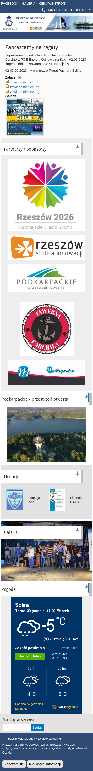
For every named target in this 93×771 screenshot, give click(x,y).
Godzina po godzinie (28, 704)
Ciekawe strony (53, 3)
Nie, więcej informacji (45, 764)
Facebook (9, 3)
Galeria (28, 3)
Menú (82, 35)
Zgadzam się (14, 764)
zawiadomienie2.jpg (25, 87)
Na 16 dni (21, 709)
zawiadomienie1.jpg (25, 82)
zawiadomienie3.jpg (25, 92)
